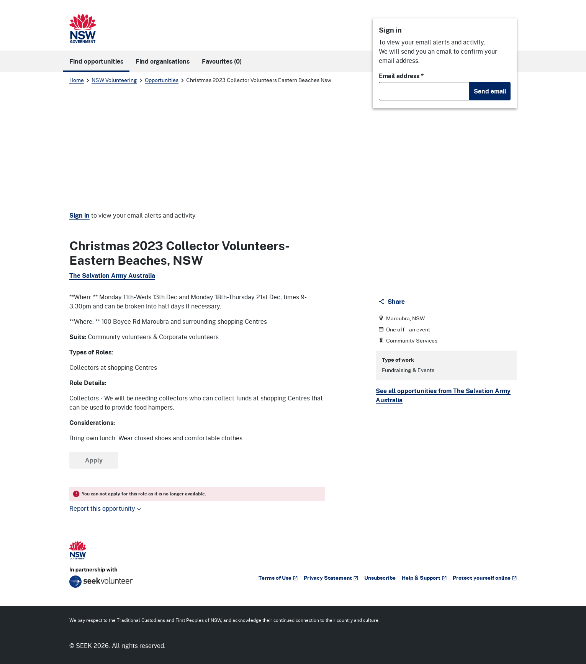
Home (76, 80)
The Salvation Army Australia (112, 275)
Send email (490, 91)
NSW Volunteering (114, 80)
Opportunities (161, 80)
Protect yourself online (485, 578)
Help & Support (424, 578)
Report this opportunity (105, 508)
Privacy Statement (331, 578)
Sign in (79, 215)
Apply (94, 460)
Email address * (401, 75)
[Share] (392, 301)
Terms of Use (278, 578)
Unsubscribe (380, 578)
